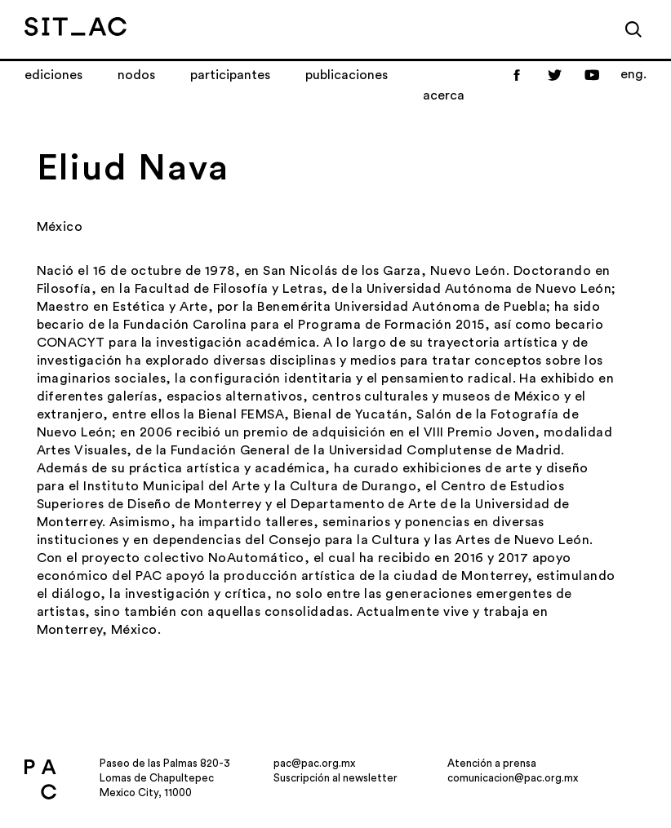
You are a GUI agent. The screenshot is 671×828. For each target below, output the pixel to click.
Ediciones (53, 75)
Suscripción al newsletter (335, 778)
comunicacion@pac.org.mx (512, 778)
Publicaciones (346, 75)
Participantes (230, 75)
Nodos (136, 75)
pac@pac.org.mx (314, 763)
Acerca (443, 95)
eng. (633, 74)
